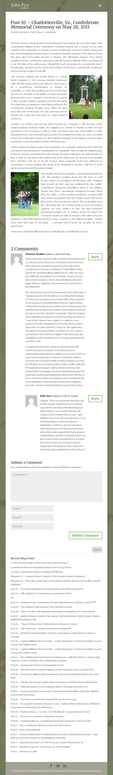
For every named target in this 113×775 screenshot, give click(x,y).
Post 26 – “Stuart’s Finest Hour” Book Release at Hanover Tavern (44, 624)
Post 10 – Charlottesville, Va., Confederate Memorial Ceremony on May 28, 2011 (51, 721)
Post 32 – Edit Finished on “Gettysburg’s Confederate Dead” (41, 593)
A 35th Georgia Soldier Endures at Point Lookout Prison (39, 563)
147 (12, 598)
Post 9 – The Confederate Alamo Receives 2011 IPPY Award (41, 725)
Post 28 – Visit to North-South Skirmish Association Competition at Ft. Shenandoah (53, 611)
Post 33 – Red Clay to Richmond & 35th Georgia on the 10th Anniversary (47, 589)
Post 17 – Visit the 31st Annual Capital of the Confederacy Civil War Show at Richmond (54, 682)
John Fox (18, 32)
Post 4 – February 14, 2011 (24, 751)
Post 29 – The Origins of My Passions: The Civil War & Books (41, 607)
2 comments (49, 32)
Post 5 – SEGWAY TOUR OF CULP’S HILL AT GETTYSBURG (40, 747)
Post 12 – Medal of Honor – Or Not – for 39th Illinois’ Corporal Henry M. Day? (50, 712)
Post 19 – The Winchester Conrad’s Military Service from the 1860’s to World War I (52, 669)
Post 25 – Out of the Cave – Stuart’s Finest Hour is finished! (40, 628)
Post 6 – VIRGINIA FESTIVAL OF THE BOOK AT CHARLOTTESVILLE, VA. (47, 742)
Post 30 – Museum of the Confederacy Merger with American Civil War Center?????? (53, 602)
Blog (38, 32)
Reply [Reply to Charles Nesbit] (94, 257)
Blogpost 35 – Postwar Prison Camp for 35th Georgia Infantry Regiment (48, 576)
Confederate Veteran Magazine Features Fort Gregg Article (41, 567)
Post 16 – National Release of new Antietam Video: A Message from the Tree (49, 686)
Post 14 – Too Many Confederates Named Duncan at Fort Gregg (43, 699)
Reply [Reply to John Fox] (94, 399)
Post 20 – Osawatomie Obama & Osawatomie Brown (37, 665)
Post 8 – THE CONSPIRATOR (25, 730)
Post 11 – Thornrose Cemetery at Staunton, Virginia (37, 716)
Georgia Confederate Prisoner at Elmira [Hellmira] (37, 572)
